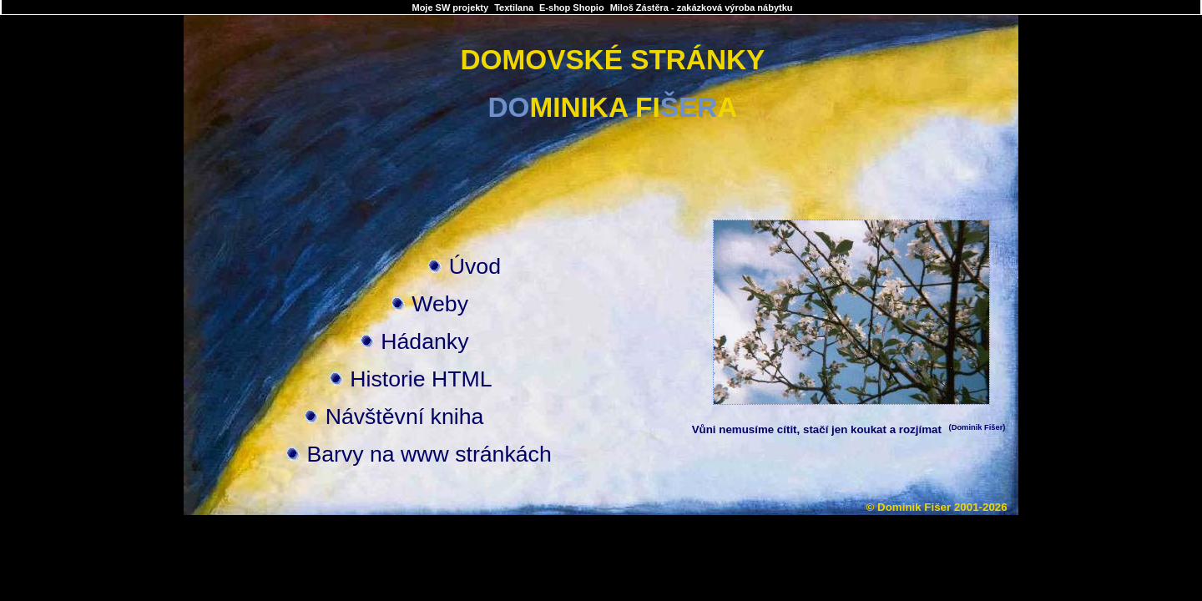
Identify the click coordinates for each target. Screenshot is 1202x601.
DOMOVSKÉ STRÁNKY (612, 59)
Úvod (475, 266)
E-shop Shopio (571, 8)
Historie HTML (421, 378)
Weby (440, 303)
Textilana (513, 8)
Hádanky (424, 341)
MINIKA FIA (613, 107)
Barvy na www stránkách (428, 454)
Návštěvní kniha (405, 416)
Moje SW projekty (450, 8)
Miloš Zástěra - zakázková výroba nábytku (701, 8)
